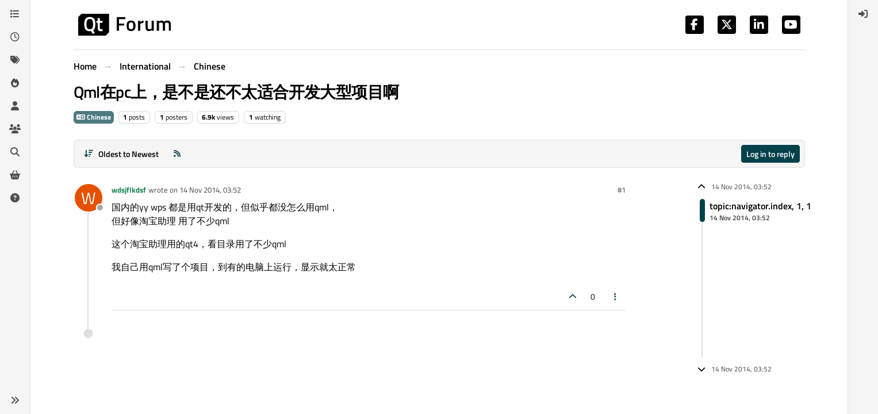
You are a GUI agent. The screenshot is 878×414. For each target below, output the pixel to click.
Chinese (93, 117)
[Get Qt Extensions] (15, 175)
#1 (622, 189)
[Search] (15, 152)
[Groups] (15, 129)
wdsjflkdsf (129, 189)
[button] (15, 400)
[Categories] (15, 14)
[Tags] (15, 60)
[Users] (15, 106)
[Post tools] (615, 296)
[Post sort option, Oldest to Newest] (121, 154)
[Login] (863, 14)
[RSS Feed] (177, 154)
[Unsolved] (15, 198)
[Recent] (15, 37)
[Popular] (15, 83)
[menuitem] (863, 14)
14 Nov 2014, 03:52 (210, 189)
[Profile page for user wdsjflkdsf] (88, 198)
